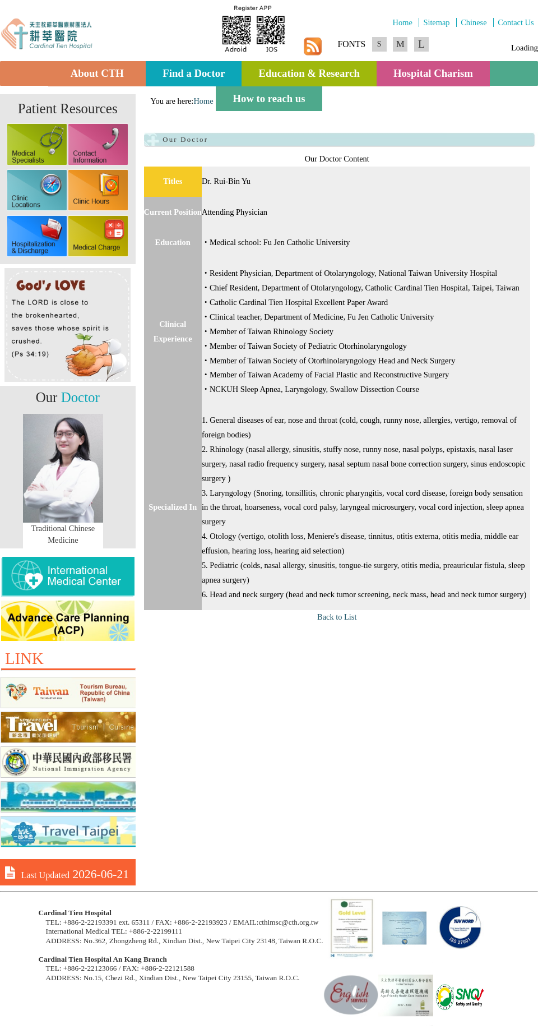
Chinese (473, 22)
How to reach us (269, 98)
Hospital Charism (433, 73)
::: (147, 100)
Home (402, 22)
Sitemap (436, 22)
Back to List (336, 616)
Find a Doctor (194, 73)
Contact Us (516, 22)
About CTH (100, 73)
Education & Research (308, 73)
